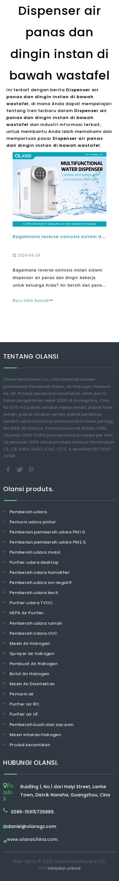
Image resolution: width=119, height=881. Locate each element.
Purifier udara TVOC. (32, 603)
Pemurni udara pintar (33, 522)
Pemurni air (22, 694)
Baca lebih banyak (33, 300)
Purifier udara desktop (34, 562)
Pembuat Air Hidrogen (33, 664)
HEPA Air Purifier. (27, 613)
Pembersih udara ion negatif (41, 583)
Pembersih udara (28, 512)
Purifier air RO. (25, 704)
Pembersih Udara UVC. (34, 633)
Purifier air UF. (24, 714)
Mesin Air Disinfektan (32, 684)
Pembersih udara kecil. (34, 593)
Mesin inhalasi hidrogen (35, 735)
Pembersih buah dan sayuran (41, 725)
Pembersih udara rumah (36, 623)
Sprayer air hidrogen (32, 654)
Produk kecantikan (30, 745)
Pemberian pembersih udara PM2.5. (48, 542)
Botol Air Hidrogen (29, 674)
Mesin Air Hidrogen (30, 643)
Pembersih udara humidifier (40, 572)
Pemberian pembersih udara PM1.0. (48, 532)
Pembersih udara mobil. (36, 552)
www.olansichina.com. (32, 839)
